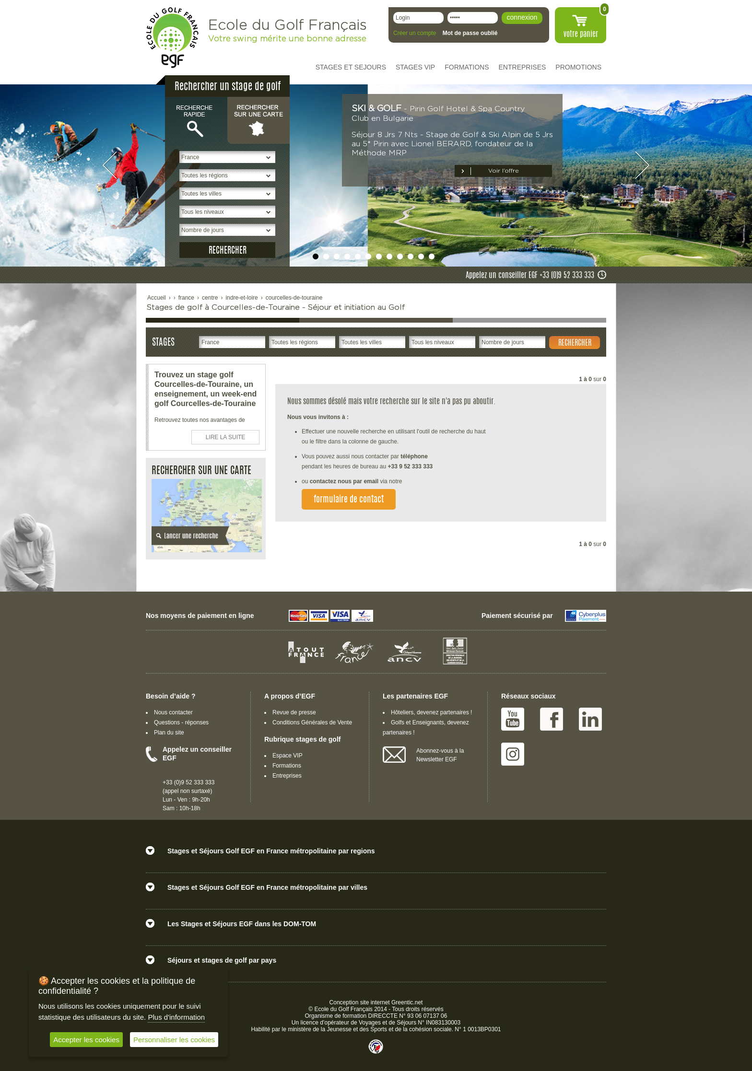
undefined (315, 256)
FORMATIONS (467, 67)
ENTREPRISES (522, 67)
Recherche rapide (196, 120)
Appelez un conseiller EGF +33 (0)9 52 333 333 (530, 275)
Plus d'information (176, 1017)
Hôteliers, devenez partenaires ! (431, 712)
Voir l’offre (503, 171)
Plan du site (169, 732)
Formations (286, 765)
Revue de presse (294, 712)
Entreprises (287, 775)
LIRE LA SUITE (226, 437)
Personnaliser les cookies (174, 1040)
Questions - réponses (181, 722)
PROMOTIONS (578, 67)
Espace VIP (287, 755)
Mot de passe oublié (470, 33)
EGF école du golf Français (172, 37)
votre (581, 34)
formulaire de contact (349, 500)
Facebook (551, 719)
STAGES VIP (415, 67)
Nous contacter (173, 712)
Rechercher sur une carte (258, 120)
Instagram (512, 754)
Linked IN (590, 719)
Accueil (156, 297)
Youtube (512, 719)
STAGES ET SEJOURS (351, 67)
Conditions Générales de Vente (312, 722)
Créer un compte (414, 33)
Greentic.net (407, 1002)
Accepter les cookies (86, 1040)
